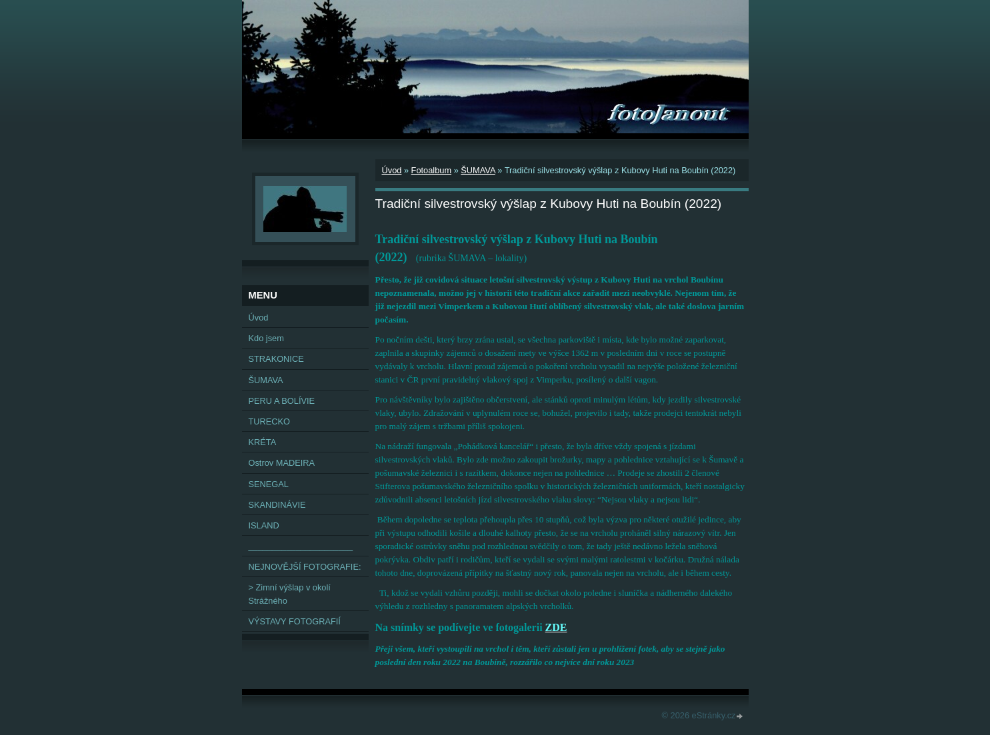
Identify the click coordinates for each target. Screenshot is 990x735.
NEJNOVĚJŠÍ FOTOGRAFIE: (305, 567)
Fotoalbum (431, 170)
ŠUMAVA (478, 170)
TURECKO (270, 421)
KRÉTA (263, 442)
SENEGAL (269, 484)
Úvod (392, 170)
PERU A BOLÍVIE (282, 401)
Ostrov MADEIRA (282, 463)
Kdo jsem (266, 338)
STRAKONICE (276, 359)
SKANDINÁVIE (277, 505)
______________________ (301, 546)
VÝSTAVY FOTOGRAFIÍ (295, 621)
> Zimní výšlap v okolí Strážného (290, 593)
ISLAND (264, 525)
